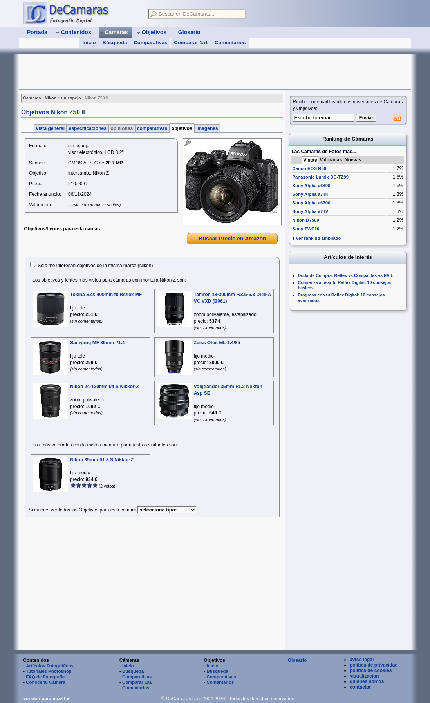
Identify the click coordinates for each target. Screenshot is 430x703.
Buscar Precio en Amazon (232, 238)
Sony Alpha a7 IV (310, 211)
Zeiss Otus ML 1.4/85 (217, 342)
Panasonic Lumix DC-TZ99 (320, 177)
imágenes (207, 128)
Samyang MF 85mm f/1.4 (97, 342)
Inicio (89, 42)
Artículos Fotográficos (50, 665)
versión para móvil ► (47, 698)
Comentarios (230, 42)
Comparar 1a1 (191, 42)
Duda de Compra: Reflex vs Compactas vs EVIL (346, 275)
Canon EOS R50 (309, 168)
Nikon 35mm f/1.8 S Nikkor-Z (102, 460)
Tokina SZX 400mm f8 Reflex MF (106, 294)
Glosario (297, 660)
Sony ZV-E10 (305, 228)
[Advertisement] (161, 71)
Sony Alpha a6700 (311, 203)
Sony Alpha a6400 (311, 185)
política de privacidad (374, 665)
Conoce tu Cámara (45, 682)
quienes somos (367, 681)
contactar (360, 687)
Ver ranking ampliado (318, 238)
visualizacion (364, 676)
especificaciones (87, 128)
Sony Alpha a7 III (310, 194)
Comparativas (150, 42)
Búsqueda (115, 42)
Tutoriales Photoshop (48, 671)
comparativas (152, 128)
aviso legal (362, 659)
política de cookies (371, 670)
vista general (50, 128)
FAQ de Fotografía (45, 676)
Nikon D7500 (305, 220)
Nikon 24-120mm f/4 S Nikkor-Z (104, 386)
